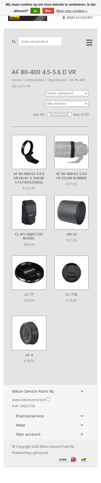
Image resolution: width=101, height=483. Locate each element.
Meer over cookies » (71, 11)
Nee (48, 11)
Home (17, 79)
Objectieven (57, 79)
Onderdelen (34, 79)
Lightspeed (39, 452)
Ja (35, 11)
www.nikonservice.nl (29, 399)
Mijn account (77, 17)
